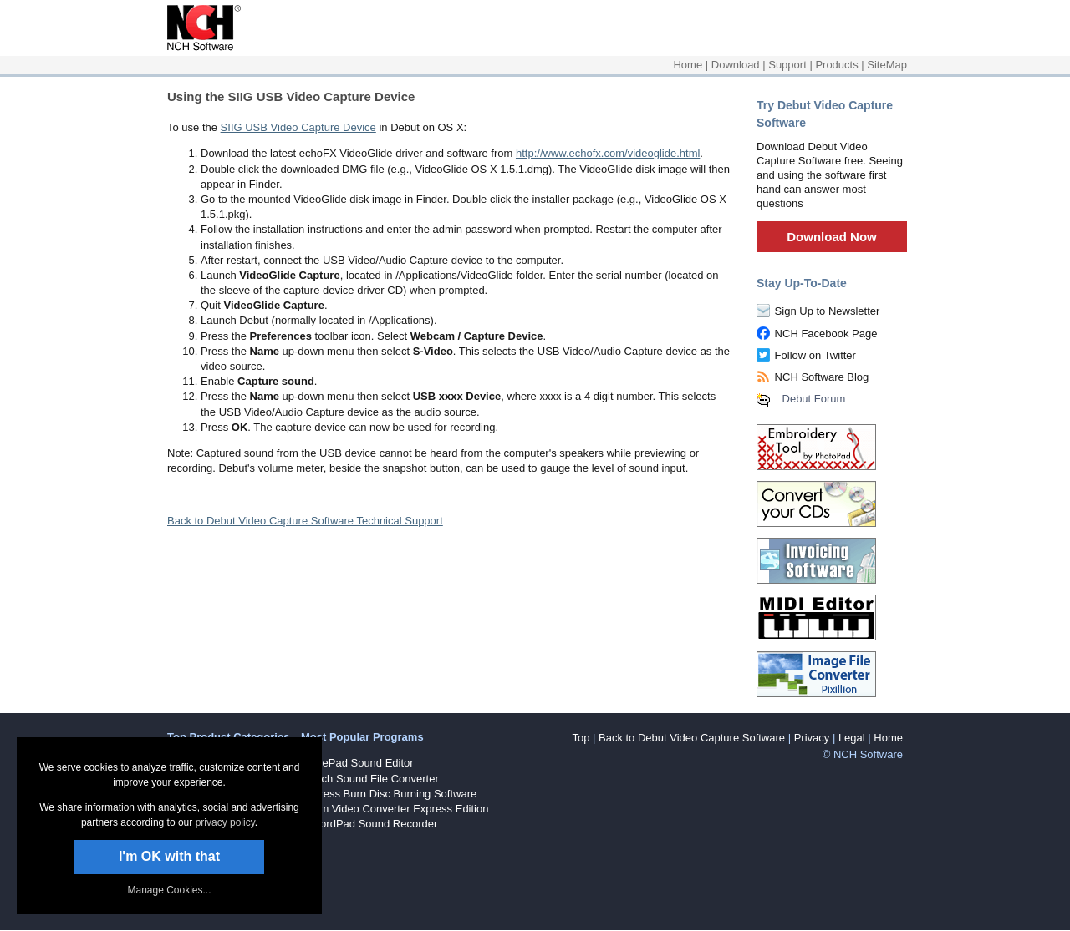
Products (836, 64)
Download (735, 64)
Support (787, 64)
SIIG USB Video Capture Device (298, 127)
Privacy (812, 737)
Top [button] (580, 737)
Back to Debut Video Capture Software (692, 737)
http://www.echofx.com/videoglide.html (608, 153)
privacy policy (225, 822)
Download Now (832, 237)
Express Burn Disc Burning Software (388, 793)
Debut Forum (814, 398)
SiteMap (887, 64)
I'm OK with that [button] (169, 856)
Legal (851, 737)
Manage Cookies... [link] (169, 890)
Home (687, 64)
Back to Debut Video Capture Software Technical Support (305, 520)
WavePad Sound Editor (357, 762)
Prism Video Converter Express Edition (394, 808)
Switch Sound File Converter (370, 778)
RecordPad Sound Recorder (369, 823)
